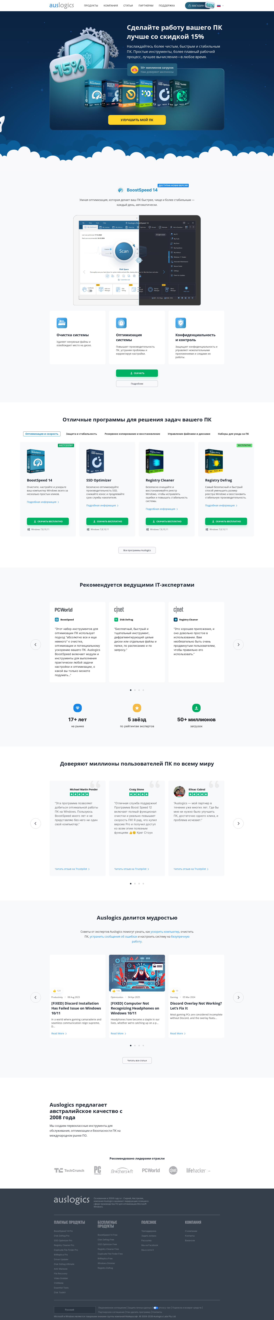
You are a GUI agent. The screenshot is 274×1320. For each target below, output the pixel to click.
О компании (191, 1222)
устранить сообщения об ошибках (113, 936)
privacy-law (162, 1299)
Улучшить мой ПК (137, 120)
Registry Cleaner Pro (64, 1236)
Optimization (117, 997)
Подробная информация (41, 502)
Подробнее (137, 383)
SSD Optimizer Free (107, 1236)
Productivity (57, 997)
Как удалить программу (138, 1303)
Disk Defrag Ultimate (64, 1255)
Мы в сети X (147, 1241)
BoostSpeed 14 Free (107, 1226)
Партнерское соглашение (111, 1303)
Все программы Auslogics (137, 550)
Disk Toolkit (60, 1284)
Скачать (139, 373)
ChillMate (58, 1274)
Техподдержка (148, 1222)
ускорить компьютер (165, 932)
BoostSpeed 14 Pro (63, 1222)
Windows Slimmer (106, 1254)
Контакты (190, 1227)
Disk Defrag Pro (61, 1227)
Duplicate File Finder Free (110, 1245)
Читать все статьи (137, 1060)
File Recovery (60, 1265)
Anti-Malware (60, 1260)
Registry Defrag (105, 1259)
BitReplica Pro (61, 1246)
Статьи (128, 5)
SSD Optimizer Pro (63, 1232)
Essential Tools (61, 1279)
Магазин (198, 5)
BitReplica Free (105, 1250)
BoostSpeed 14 (142, 189)
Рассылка (146, 1232)
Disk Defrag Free (106, 1231)
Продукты (91, 5)
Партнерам (146, 5)
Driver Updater (61, 1251)
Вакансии (190, 1232)
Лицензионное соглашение (112, 1299)
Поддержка (167, 5)
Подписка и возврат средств (186, 1299)
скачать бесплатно (50, 521)
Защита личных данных (140, 1299)
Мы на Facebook (149, 1236)
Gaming (174, 997)
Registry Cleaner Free (108, 1240)
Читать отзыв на (71, 869)
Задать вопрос (148, 1227)
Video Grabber (61, 1270)
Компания (111, 5)
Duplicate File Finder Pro (66, 1241)
